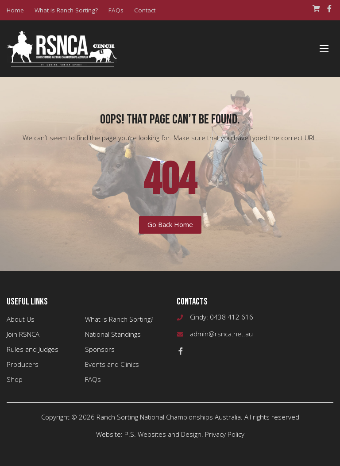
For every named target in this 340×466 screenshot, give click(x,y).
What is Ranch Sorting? (66, 10)
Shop (15, 379)
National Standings (113, 334)
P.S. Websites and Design (162, 434)
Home (15, 10)
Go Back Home (170, 224)
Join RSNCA (23, 334)
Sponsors (100, 349)
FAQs (116, 10)
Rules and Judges (32, 349)
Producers (23, 364)
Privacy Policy (224, 434)
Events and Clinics (112, 364)
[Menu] (324, 48)
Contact (144, 10)
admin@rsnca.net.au (221, 333)
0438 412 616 (231, 316)
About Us (21, 319)
